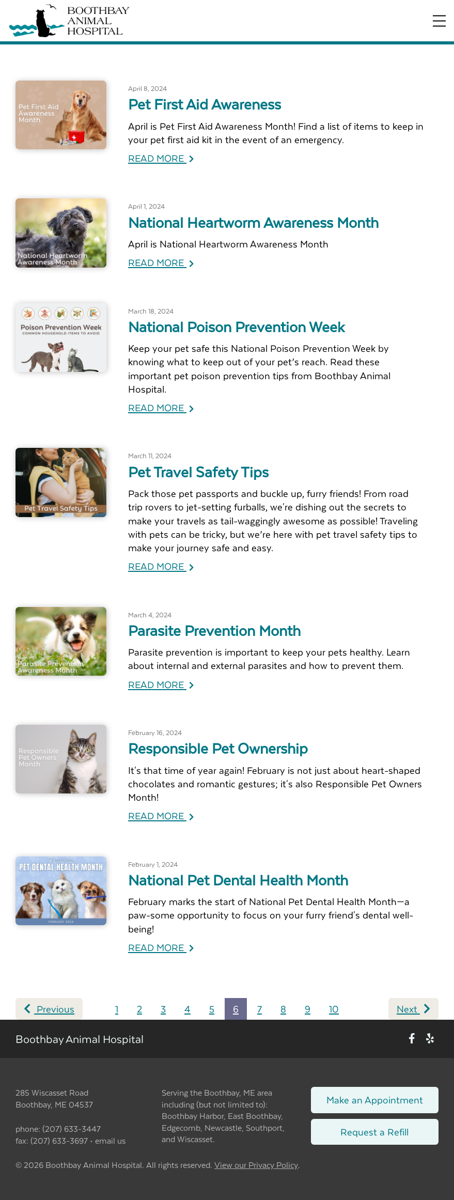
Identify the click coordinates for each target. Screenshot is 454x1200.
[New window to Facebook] (412, 1039)
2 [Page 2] (139, 1008)
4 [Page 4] (187, 1008)
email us (110, 1140)
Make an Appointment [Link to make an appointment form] (374, 1099)
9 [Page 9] (307, 1008)
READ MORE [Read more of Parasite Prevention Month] (161, 684)
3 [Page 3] (163, 1008)
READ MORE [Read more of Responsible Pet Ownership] (161, 815)
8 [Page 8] (283, 1008)
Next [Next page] (413, 1008)
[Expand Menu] (439, 21)
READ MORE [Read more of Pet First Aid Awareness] (161, 157)
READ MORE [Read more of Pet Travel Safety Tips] (161, 565)
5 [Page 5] (211, 1008)
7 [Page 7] (259, 1008)
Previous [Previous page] (49, 1008)
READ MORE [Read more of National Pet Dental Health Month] (161, 947)
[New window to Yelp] (430, 1039)
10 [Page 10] (334, 1008)
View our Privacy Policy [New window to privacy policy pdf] (256, 1165)
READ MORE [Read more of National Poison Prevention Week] (161, 407)
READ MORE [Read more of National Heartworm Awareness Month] (161, 262)
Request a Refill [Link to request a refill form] (374, 1131)
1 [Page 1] (116, 1008)
